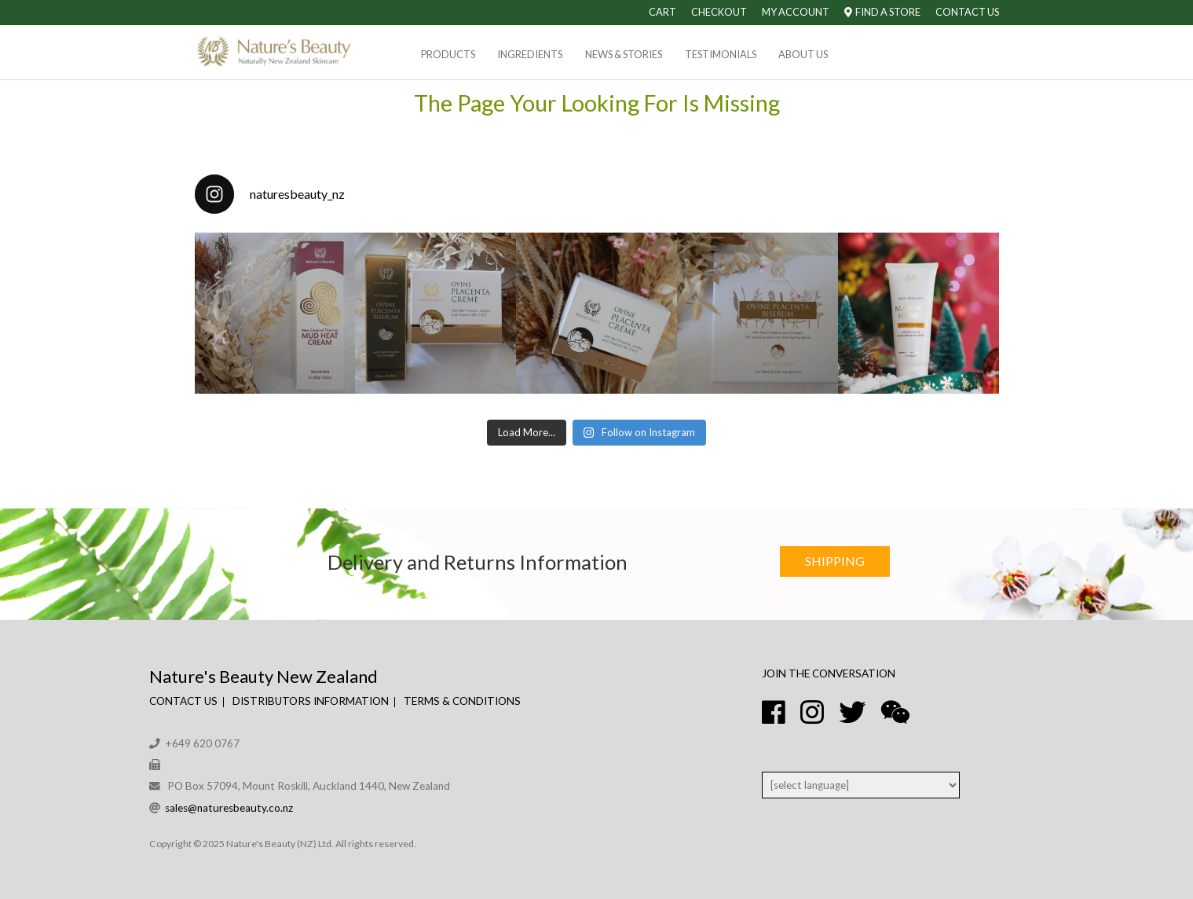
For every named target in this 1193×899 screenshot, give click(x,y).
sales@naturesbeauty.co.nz (229, 808)
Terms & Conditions (462, 701)
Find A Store (882, 12)
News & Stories (623, 54)
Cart (662, 12)
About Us (803, 54)
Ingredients (529, 54)
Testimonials (720, 54)
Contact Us (967, 12)
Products (448, 54)
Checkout (719, 12)
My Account (795, 12)
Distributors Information (310, 701)
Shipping (835, 560)
